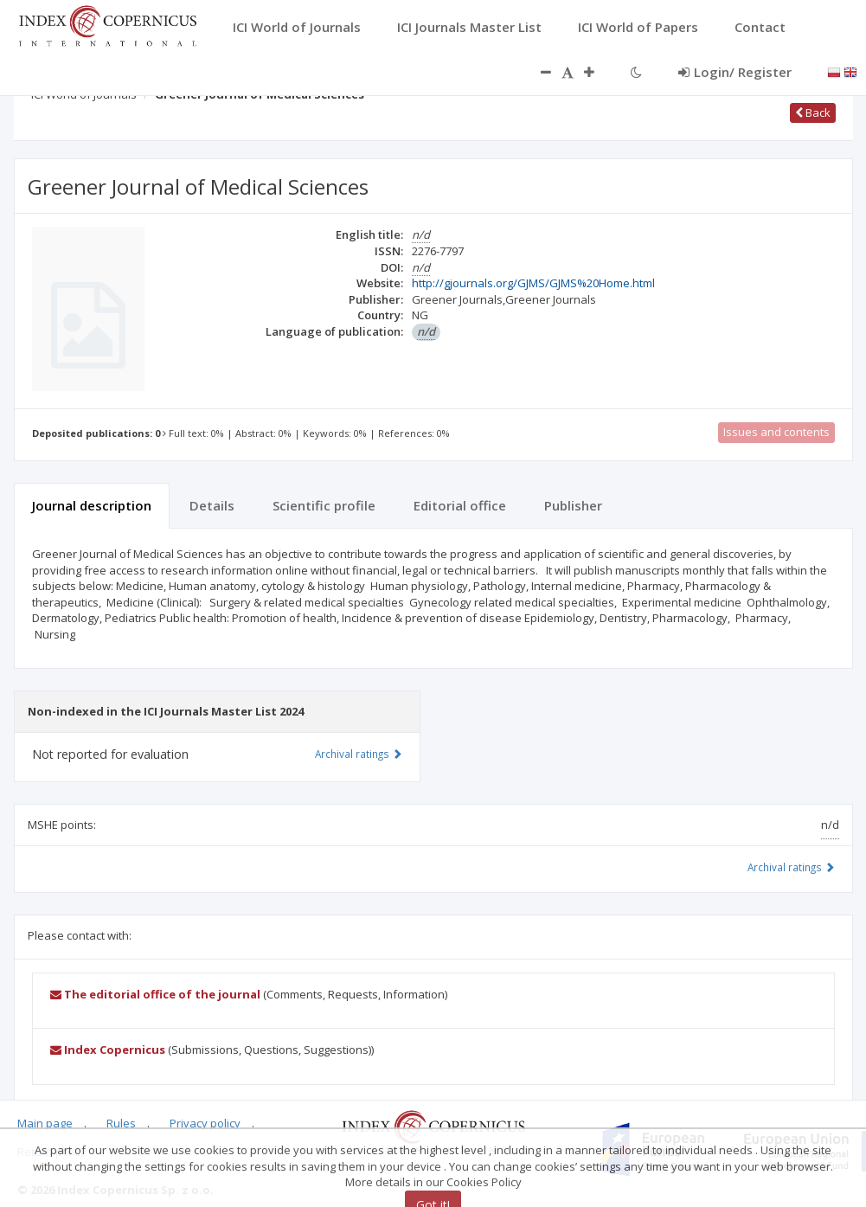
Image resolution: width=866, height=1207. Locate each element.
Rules (121, 1123)
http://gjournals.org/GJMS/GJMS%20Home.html (533, 283)
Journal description (91, 505)
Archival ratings (791, 867)
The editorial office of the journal (155, 994)
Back (813, 112)
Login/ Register (735, 71)
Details (211, 505)
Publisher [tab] (573, 505)
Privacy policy (205, 1123)
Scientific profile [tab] (324, 505)
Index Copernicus (107, 1049)
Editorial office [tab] (460, 505)
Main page (45, 1123)
